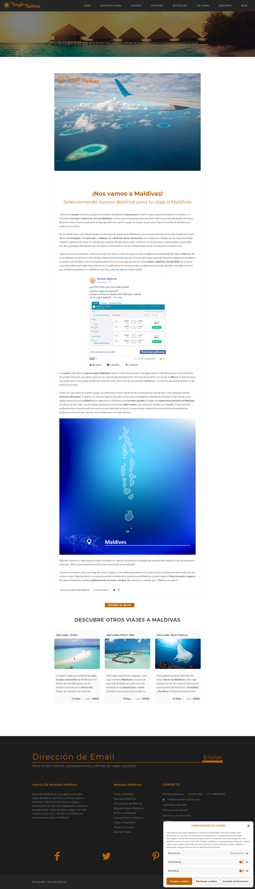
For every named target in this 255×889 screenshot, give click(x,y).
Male (120, 393)
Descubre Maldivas (125, 798)
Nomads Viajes (122, 831)
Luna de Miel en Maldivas (128, 817)
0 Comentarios (101, 590)
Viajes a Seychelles (124, 822)
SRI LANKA (203, 5)
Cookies (167, 821)
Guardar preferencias (235, 881)
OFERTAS (136, 5)
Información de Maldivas (128, 803)
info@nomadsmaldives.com (183, 799)
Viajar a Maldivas (123, 794)
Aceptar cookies (179, 881)
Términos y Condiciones (176, 815)
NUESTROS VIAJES (111, 5)
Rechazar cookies (206, 881)
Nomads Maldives (81, 590)
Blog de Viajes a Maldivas (128, 808)
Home (87, 5)
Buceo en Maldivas (125, 813)
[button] (248, 826)
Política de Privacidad (175, 810)
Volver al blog (119, 605)
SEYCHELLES (180, 5)
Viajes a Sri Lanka (124, 827)
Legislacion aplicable (174, 804)
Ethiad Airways (116, 261)
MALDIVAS (157, 5)
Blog (244, 5)
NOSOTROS (225, 5)
